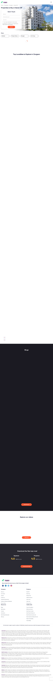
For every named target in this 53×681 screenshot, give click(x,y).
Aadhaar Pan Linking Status (43, 670)
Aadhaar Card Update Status (45, 671)
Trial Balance (9, 659)
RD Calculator (46, 632)
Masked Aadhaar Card (30, 671)
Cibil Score (7, 658)
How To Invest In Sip (40, 642)
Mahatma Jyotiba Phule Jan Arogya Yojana (35, 653)
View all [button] (27, 537)
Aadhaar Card (10, 670)
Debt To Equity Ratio (30, 659)
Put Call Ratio (29, 642)
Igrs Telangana (17, 647)
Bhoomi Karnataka (5, 648)
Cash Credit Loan (22, 639)
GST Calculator (12, 633)
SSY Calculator (44, 630)
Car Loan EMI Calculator (19, 633)
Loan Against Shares (34, 639)
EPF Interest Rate (24, 666)
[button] (4, 338)
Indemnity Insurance (11, 655)
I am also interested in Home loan (10, 22)
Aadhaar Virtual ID (22, 671)
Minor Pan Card (9, 676)
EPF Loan (40, 639)
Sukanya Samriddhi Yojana (25, 665)
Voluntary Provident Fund (21, 667)
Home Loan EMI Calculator (31, 630)
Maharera (48, 647)
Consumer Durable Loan (30, 638)
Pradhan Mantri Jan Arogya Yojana (41, 652)
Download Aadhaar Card (21, 670)
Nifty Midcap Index (39, 644)
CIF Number (17, 659)
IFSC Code (11, 658)
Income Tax (8, 661)
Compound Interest (23, 659)
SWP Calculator (14, 632)
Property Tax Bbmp (43, 647)
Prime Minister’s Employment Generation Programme (39, 665)
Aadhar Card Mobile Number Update (32, 670)
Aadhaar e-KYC (4, 672)
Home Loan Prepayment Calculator (12, 635)
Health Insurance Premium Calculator (21, 653)
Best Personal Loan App (21, 638)
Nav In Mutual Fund (47, 642)
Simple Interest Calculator (38, 633)
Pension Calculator (29, 632)
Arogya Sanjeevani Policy (20, 654)
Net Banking (20, 658)
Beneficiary (42, 658)
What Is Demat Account (15, 642)
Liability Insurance (18, 655)
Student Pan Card (26, 677)
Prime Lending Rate (11, 640)
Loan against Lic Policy (39, 638)
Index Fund (35, 642)
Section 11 (19, 663)
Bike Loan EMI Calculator (28, 633)
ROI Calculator (45, 634)
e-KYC (24, 658)
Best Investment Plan (42, 666)
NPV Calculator (39, 634)
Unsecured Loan (10, 638)
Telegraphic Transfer (29, 658)
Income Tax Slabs (30, 661)
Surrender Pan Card (44, 676)
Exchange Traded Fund (19, 644)
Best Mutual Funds (5, 644)
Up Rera (10, 649)
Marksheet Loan (45, 639)
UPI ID (13, 659)
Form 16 (34, 661)
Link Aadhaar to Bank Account (13, 672)
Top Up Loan (16, 639)
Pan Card (13, 675)
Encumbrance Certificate (35, 647)
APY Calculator (34, 634)
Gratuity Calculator (9, 634)
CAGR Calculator (28, 634)
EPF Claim (16, 666)
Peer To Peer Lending (9, 639)
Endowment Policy (5, 653)
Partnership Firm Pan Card (18, 677)
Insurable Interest (11, 653)
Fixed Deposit (11, 666)
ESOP (19, 666)
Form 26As (9, 663)
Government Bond (29, 667)
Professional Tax (14, 663)
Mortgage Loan (43, 648)
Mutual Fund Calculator (22, 632)
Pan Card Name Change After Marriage (34, 676)
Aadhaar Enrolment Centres (23, 672)
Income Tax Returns (23, 661)
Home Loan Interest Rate (10, 647)
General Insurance (32, 652)
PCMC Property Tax (17, 648)
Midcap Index (33, 644)
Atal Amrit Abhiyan (28, 654)
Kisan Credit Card (37, 659)
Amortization (23, 648)
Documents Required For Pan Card (42, 675)
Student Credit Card (36, 658)
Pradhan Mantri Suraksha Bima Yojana (14, 652)
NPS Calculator (8, 632)
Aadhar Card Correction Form (13, 671)
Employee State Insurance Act (37, 654)
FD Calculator (41, 632)
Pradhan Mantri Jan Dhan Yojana (33, 666)
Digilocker (14, 670)
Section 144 (27, 663)
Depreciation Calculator (22, 635)
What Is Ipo (8, 642)
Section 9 (38, 661)
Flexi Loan (15, 638)
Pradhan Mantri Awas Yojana (25, 647)
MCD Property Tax (37, 648)
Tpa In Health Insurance (12, 654)
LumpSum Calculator (5, 633)
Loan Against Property (30, 648)
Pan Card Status (8, 675)
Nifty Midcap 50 (45, 644)
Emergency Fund (28, 639)
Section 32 (31, 663)
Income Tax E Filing (16, 661)
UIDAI (6, 670)
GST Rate (35, 663)
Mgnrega (7, 665)
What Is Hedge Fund (26, 644)
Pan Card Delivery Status (22, 676)
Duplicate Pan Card (32, 675)
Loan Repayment (46, 638)
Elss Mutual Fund (11, 644)
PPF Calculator (35, 632)
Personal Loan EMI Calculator (11, 630)
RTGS (6, 659)
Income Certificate (43, 661)
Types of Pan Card (10, 677)
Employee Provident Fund (16, 665)
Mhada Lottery (10, 648)
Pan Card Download (18, 675)
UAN (10, 665)
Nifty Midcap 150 (9, 645)
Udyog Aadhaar (36, 671)
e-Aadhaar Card (31, 672)
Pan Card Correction (25, 675)
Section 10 (23, 663)
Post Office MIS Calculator (21, 630)
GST (11, 661)
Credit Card (15, 658)
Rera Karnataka (6, 649)
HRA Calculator (15, 634)
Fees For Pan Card (15, 676)
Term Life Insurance (25, 652)
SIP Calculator (39, 630)
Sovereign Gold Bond (23, 642)
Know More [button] (26, 504)
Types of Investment (13, 667)
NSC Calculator (21, 634)
